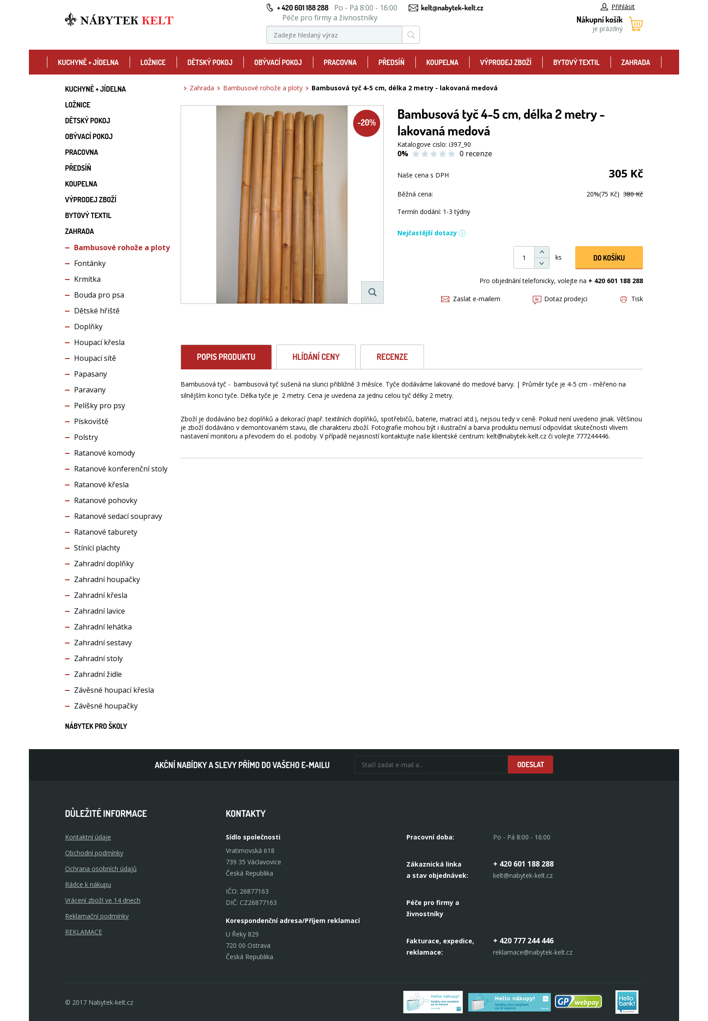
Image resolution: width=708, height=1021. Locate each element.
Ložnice (153, 62)
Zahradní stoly (98, 658)
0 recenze (476, 154)
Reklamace (83, 932)
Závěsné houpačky (106, 706)
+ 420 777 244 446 (523, 941)
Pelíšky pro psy (99, 405)
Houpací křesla (99, 342)
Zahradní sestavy (103, 643)
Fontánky (90, 263)
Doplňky (88, 326)
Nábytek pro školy (96, 726)
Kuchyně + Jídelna (88, 62)
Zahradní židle (98, 674)
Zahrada (635, 62)
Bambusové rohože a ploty (122, 247)
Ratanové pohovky (105, 500)
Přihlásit (618, 6)
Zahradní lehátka (103, 627)
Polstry (86, 437)
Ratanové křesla (101, 485)
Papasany (90, 374)
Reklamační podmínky (97, 916)
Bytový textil (576, 62)
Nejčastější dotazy (431, 232)
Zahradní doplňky (104, 564)
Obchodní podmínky (94, 853)
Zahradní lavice (99, 611)
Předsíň (391, 62)
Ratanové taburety (105, 532)
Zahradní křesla (100, 595)
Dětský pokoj (210, 62)
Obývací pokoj (278, 62)
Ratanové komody (104, 453)
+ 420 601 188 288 (302, 7)
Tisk (631, 298)
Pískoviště (91, 421)
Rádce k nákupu (88, 884)
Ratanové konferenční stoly (121, 469)
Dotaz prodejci (560, 298)
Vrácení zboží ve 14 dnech (102, 900)
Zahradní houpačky (107, 579)
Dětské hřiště (97, 311)
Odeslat (530, 764)
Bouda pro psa (99, 295)
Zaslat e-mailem (470, 298)
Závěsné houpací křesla (114, 690)
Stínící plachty (97, 548)
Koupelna (442, 62)
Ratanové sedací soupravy (118, 516)
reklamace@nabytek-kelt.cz (533, 952)
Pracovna (340, 62)
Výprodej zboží (505, 62)
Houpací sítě (95, 358)
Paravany (90, 390)
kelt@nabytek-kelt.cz (452, 7)
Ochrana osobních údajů (101, 868)
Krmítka (87, 279)
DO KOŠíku (609, 257)
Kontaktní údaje (88, 837)
